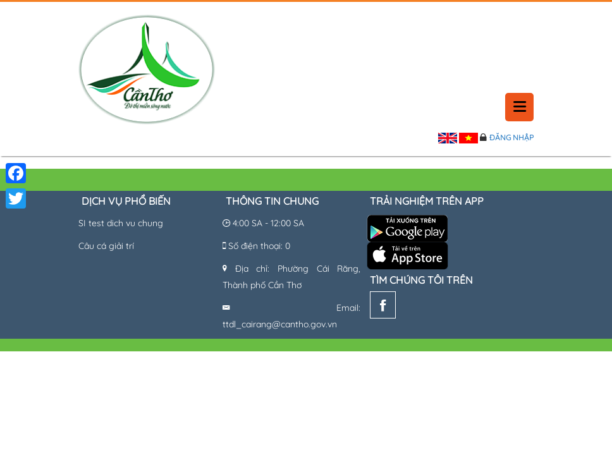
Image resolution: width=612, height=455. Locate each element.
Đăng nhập (511, 137)
